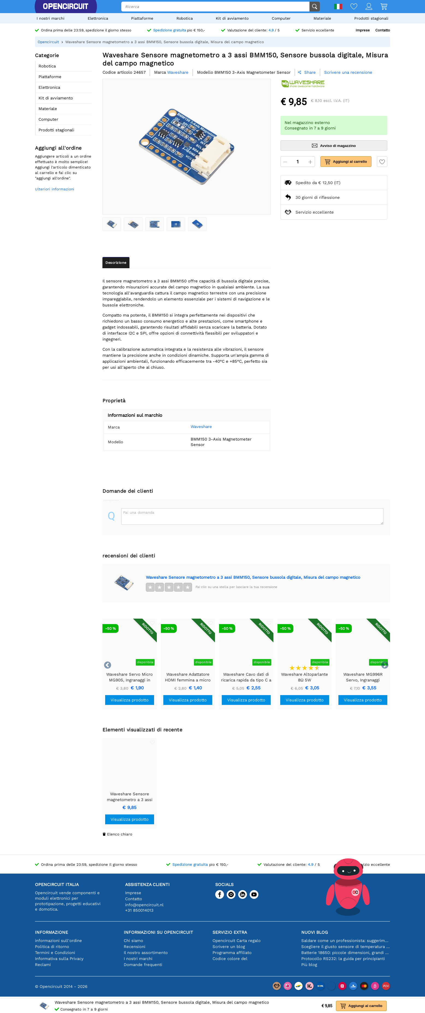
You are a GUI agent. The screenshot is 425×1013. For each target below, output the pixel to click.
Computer (281, 18)
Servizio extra (229, 926)
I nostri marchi (50, 18)
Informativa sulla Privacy (59, 953)
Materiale (322, 18)
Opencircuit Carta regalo (236, 935)
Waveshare (193, 426)
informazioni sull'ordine (58, 935)
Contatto (382, 30)
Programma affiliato (232, 947)
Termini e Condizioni (55, 947)
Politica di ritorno (52, 941)
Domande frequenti (143, 959)
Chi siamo (133, 935)
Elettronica (98, 18)
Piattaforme (142, 18)
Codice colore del (229, 953)
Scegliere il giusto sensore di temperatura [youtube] (345, 941)
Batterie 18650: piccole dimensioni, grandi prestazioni (345, 947)
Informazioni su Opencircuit (158, 926)
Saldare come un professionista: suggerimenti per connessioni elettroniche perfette (345, 935)
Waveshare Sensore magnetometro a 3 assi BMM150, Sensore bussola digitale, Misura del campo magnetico (253, 571)
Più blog (309, 959)
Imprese (363, 30)
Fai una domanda (138, 507)
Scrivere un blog (228, 941)
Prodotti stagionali (371, 18)
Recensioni (134, 941)
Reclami (43, 959)
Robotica (184, 18)
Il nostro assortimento (146, 947)
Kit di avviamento (232, 18)
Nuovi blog (314, 926)
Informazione (51, 926)
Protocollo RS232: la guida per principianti (343, 953)
